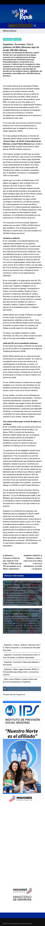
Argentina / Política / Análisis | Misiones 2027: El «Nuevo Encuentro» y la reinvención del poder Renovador (22, 647)
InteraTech (28, 924)
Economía (17, 39)
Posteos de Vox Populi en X (14, 694)
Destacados (8, 39)
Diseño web (20, 924)
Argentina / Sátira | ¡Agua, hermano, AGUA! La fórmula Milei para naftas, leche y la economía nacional (21, 672)
